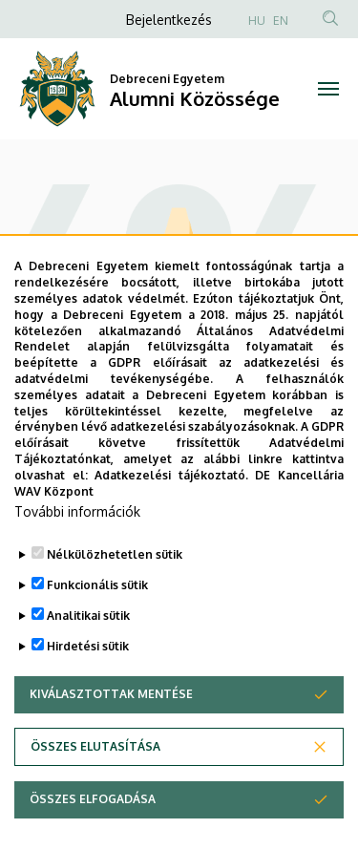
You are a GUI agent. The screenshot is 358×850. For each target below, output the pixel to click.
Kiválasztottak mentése (111, 736)
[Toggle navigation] (329, 88)
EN (280, 20)
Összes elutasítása (95, 788)
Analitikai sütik (88, 657)
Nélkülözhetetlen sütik (114, 596)
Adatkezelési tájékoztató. (171, 517)
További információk (77, 553)
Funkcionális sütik (97, 627)
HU (256, 20)
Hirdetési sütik (88, 688)
